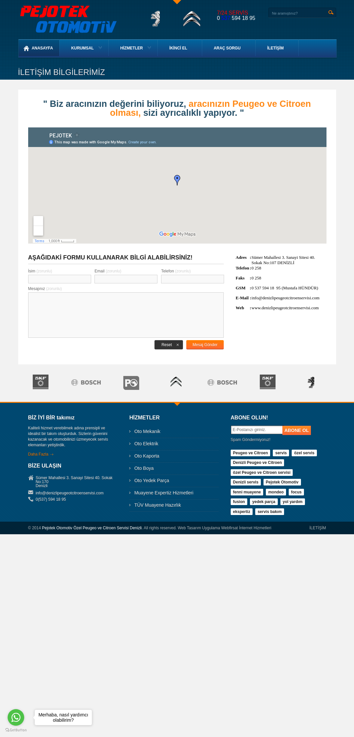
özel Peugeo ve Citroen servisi (261, 472)
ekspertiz (241, 511)
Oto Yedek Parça (151, 480)
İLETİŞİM (275, 48)
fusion (239, 501)
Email (107, 271)
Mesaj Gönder (205, 344)
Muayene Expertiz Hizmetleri (163, 492)
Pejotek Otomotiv (282, 482)
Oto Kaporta (146, 456)
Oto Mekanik (147, 431)
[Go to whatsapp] (16, 717)
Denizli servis (246, 482)
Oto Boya (143, 468)
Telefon (176, 271)
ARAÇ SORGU (227, 48)
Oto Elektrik (146, 443)
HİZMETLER (131, 48)
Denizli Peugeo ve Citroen (257, 462)
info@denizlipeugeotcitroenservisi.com (286, 297)
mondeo (276, 492)
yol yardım (292, 501)
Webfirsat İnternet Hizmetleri (246, 528)
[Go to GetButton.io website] (16, 730)
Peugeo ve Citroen (250, 453)
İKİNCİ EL (178, 48)
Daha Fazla (38, 454)
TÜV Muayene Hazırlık (157, 505)
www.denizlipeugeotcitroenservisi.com (285, 307)
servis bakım (270, 511)
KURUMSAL (82, 48)
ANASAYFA (38, 48)
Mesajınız (45, 288)
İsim (40, 271)
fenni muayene (247, 492)
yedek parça (263, 501)
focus (296, 492)
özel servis (304, 453)
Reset (166, 344)
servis (281, 453)
